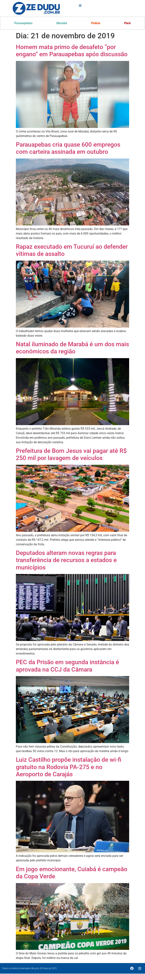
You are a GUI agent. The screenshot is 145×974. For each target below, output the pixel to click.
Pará (127, 23)
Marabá (62, 23)
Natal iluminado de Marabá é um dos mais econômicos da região (72, 348)
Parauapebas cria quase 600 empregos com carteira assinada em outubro (68, 148)
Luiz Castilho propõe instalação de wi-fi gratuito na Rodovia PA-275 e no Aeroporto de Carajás (68, 767)
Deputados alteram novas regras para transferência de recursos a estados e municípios (66, 560)
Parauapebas (24, 23)
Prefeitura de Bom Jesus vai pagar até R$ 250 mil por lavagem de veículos (71, 455)
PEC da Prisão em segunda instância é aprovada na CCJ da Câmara (67, 666)
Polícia (95, 23)
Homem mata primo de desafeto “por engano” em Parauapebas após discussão (71, 51)
